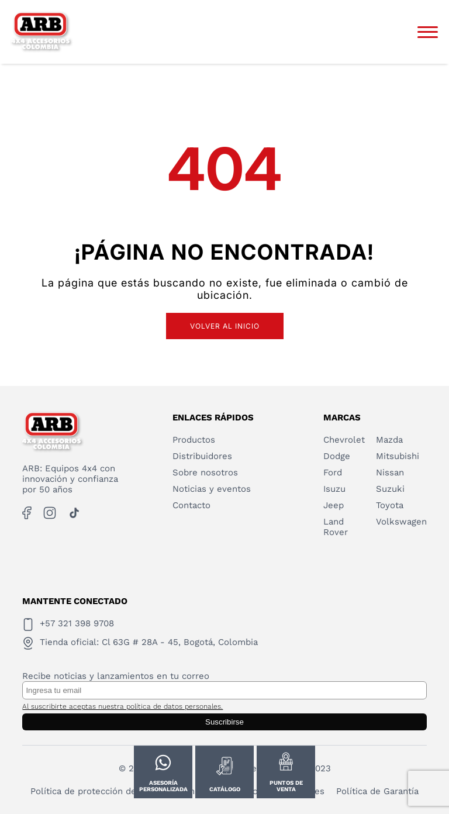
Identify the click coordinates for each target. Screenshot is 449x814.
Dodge (336, 456)
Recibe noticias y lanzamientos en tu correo (115, 676)
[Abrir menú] (427, 32)
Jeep (333, 505)
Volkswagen (401, 521)
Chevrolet (344, 439)
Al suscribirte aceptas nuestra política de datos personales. (122, 706)
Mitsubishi (397, 456)
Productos (193, 439)
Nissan (390, 472)
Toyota (389, 505)
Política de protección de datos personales (121, 791)
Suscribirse (224, 722)
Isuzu (334, 489)
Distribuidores (202, 456)
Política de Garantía (377, 791)
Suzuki (390, 489)
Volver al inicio (225, 326)
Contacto (191, 505)
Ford (332, 472)
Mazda (389, 439)
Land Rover (335, 526)
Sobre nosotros (205, 472)
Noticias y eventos (211, 489)
